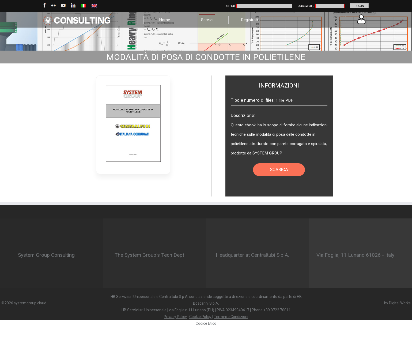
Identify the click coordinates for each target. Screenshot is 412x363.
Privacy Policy (175, 317)
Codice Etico (206, 323)
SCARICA (279, 169)
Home (164, 19)
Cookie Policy (200, 317)
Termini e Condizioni (231, 317)
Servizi (207, 19)
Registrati (249, 19)
